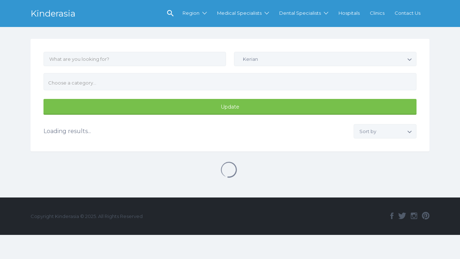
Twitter (402, 216)
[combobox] (230, 81)
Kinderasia (53, 13)
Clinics (377, 13)
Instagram (414, 216)
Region (191, 13)
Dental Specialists (300, 13)
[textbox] (233, 82)
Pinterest (425, 216)
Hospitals (349, 13)
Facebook (392, 216)
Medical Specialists (239, 13)
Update (230, 107)
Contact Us (407, 13)
